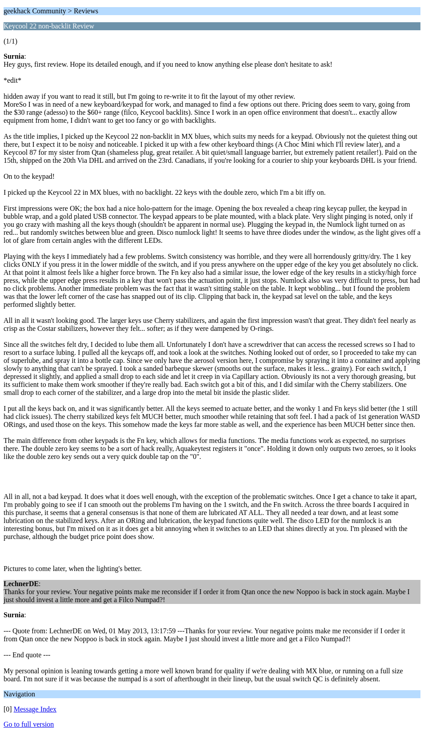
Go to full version (29, 724)
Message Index (35, 709)
